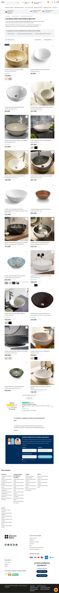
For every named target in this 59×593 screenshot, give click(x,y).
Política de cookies (34, 587)
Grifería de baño (47, 7)
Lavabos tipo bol (10, 33)
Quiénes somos (33, 538)
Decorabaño (7, 16)
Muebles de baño (9, 7)
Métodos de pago (34, 589)
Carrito (6, 566)
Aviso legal (32, 585)
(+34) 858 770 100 (42, 571)
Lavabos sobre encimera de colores (17, 476)
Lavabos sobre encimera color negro (43, 33)
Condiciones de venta (45, 587)
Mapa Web (32, 590)
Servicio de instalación (34, 549)
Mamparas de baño (19, 7)
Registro (6, 564)
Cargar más (29, 398)
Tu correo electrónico (27, 453)
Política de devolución (45, 589)
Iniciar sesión (7, 562)
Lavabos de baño (38, 7)
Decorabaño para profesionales (36, 547)
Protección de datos (41, 585)
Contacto (32, 543)
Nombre (24, 447)
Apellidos (40, 447)
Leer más (16, 430)
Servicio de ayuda (42, 575)
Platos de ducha (29, 7)
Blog (30, 545)
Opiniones (32, 540)
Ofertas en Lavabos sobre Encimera (24, 33)
